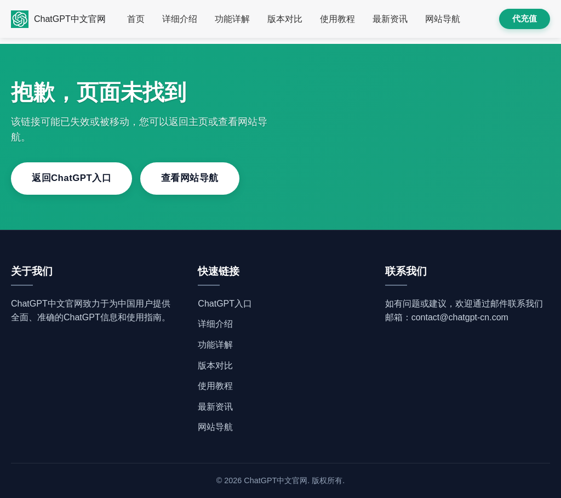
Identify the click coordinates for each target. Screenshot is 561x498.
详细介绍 (179, 19)
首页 (136, 19)
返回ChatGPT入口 (71, 178)
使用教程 (337, 19)
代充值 (524, 18)
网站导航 (442, 19)
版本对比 (284, 19)
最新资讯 (390, 19)
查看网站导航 (190, 178)
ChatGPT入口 (225, 303)
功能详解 (232, 19)
